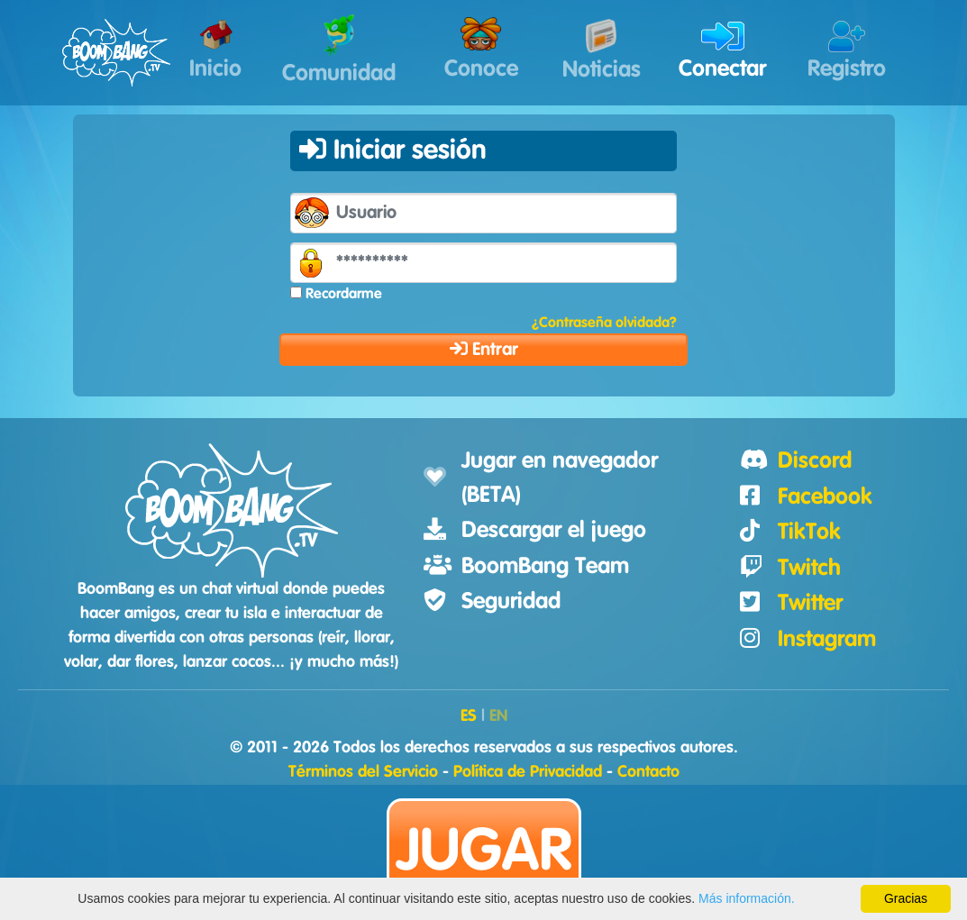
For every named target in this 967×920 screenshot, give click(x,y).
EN (498, 716)
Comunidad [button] (339, 49)
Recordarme (344, 294)
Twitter (810, 603)
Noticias (601, 50)
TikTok (809, 532)
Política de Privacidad (527, 772)
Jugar (484, 852)
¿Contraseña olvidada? (604, 322)
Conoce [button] (481, 48)
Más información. (746, 898)
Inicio (215, 50)
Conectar (722, 51)
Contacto (648, 772)
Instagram (827, 639)
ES (469, 716)
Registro (846, 51)
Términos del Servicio (363, 772)
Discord (815, 461)
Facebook (825, 497)
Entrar (484, 349)
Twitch (809, 568)
